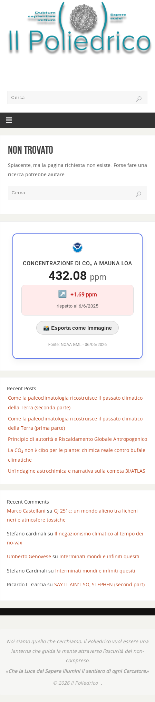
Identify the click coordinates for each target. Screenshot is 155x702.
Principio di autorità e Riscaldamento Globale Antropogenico (77, 439)
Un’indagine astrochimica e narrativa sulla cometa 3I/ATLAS (76, 471)
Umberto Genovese (29, 556)
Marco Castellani (26, 510)
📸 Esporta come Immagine (77, 328)
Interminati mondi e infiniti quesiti (99, 556)
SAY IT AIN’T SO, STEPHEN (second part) (99, 584)
